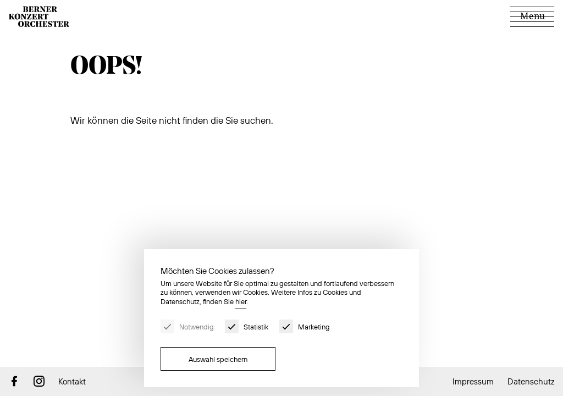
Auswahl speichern (218, 359)
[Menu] (532, 16)
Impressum (473, 381)
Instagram (39, 381)
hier (240, 301)
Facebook (14, 381)
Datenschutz (530, 381)
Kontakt (72, 381)
